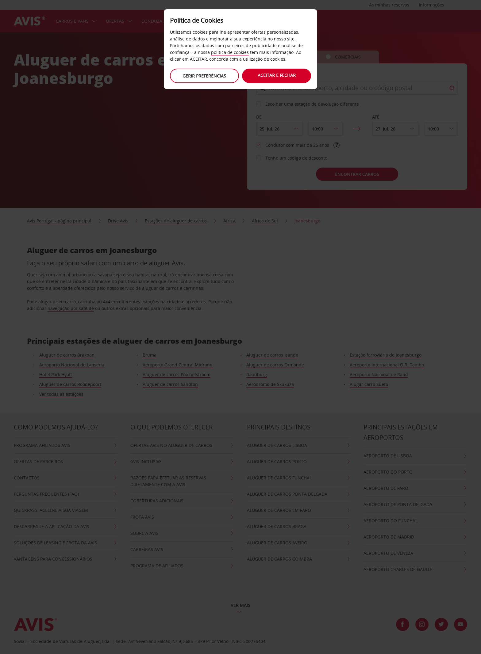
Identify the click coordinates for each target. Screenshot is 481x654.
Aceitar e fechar (277, 75)
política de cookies (230, 52)
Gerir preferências (203, 76)
